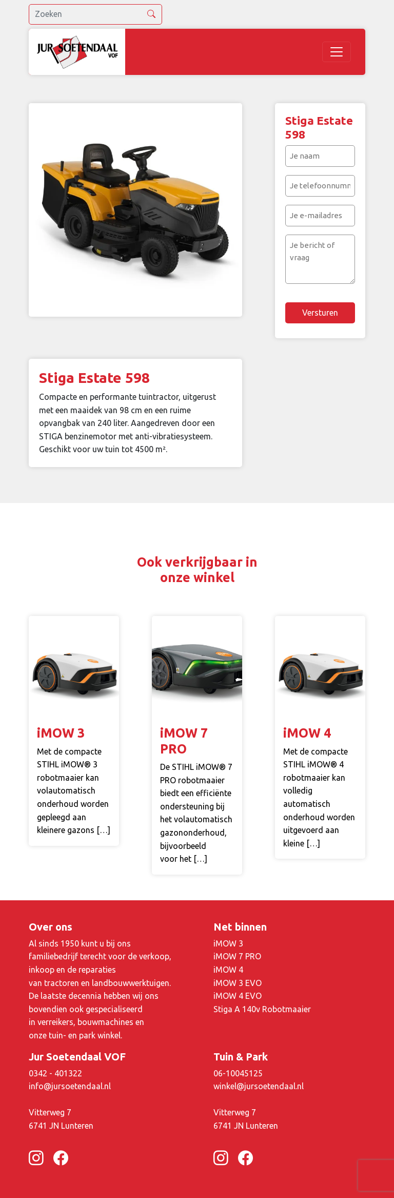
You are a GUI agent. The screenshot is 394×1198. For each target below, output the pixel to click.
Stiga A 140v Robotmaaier (262, 1009)
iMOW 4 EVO (237, 995)
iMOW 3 (228, 943)
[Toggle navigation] (336, 52)
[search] (95, 14)
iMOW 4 (228, 969)
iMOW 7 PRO (237, 956)
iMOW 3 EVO (237, 983)
